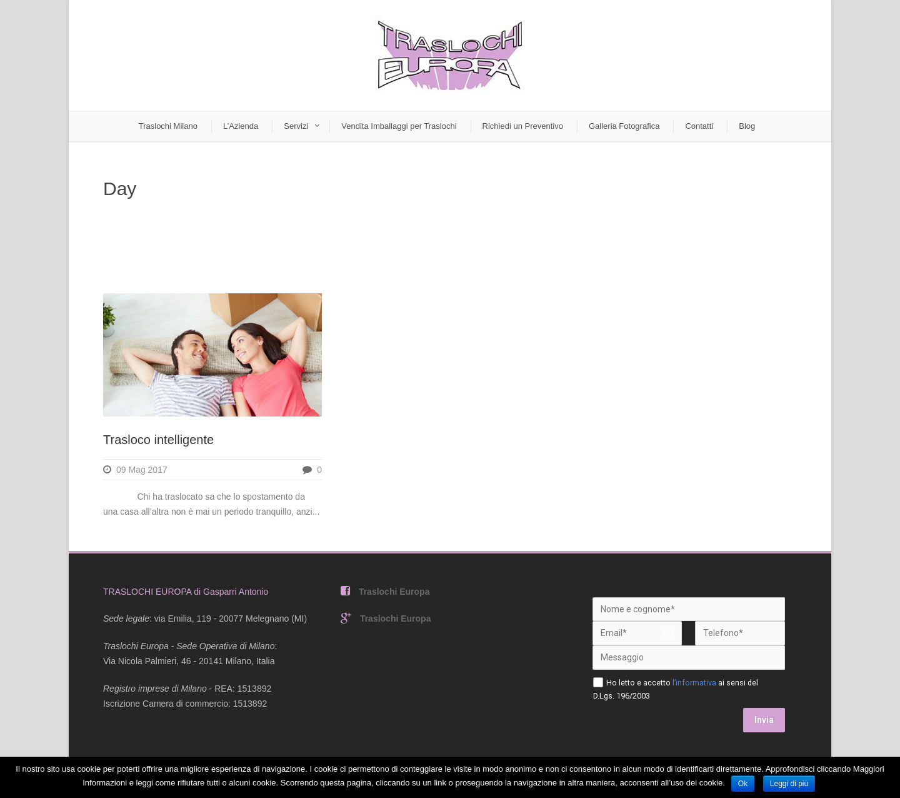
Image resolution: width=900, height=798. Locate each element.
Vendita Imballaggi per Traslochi (398, 126)
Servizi (296, 126)
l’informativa (694, 682)
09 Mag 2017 (142, 470)
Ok (743, 783)
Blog (747, 126)
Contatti (699, 126)
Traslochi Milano (168, 126)
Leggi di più (789, 783)
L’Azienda (240, 126)
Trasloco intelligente (158, 440)
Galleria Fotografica (624, 126)
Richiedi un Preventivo (522, 126)
